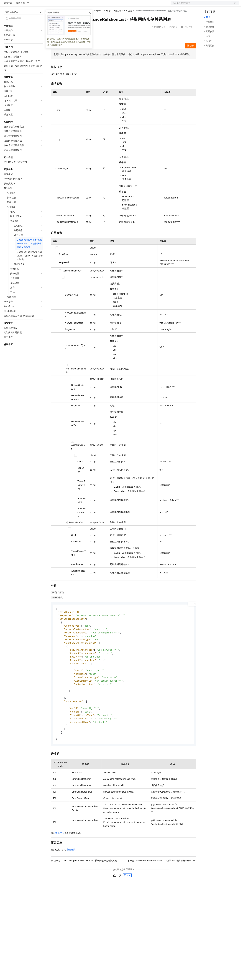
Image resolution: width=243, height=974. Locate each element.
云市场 (76, 5)
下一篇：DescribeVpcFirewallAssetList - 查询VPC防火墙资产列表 (161, 876)
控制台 (215, 5)
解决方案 (50, 5)
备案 (207, 5)
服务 (92, 5)
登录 (234, 5)
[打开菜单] (5, 5)
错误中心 (59, 849)
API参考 (97, 21)
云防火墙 (20, 13)
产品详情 (173, 37)
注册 (222, 5)
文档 (201, 5)
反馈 (127, 891)
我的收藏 (188, 37)
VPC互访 (128, 21)
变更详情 (71, 865)
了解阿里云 (103, 5)
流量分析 (117, 21)
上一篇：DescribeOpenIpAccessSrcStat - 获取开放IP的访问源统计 (85, 876)
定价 (67, 5)
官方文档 (8, 13)
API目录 (107, 21)
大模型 (32, 5)
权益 (60, 5)
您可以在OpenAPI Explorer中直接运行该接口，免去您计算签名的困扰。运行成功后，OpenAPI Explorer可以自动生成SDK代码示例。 (123, 64)
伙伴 (85, 5)
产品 (40, 5)
